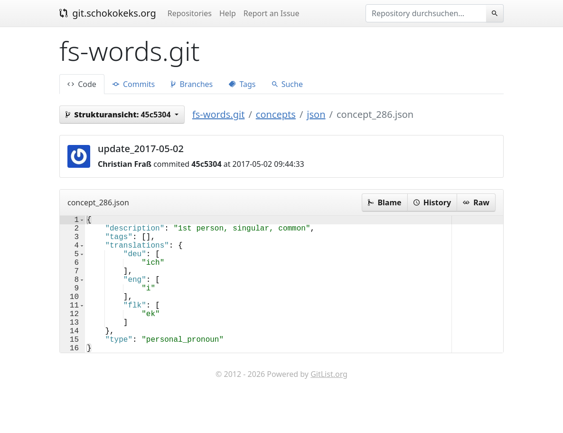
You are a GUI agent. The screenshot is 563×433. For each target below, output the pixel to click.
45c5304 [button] (119, 114)
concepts (276, 114)
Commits (134, 84)
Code (81, 84)
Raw (476, 202)
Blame (384, 202)
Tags (242, 84)
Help (227, 13)
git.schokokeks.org (107, 13)
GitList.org (328, 404)
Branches (192, 84)
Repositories (190, 13)
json (316, 114)
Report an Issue (272, 13)
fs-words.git (218, 114)
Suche (287, 84)
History (432, 202)
